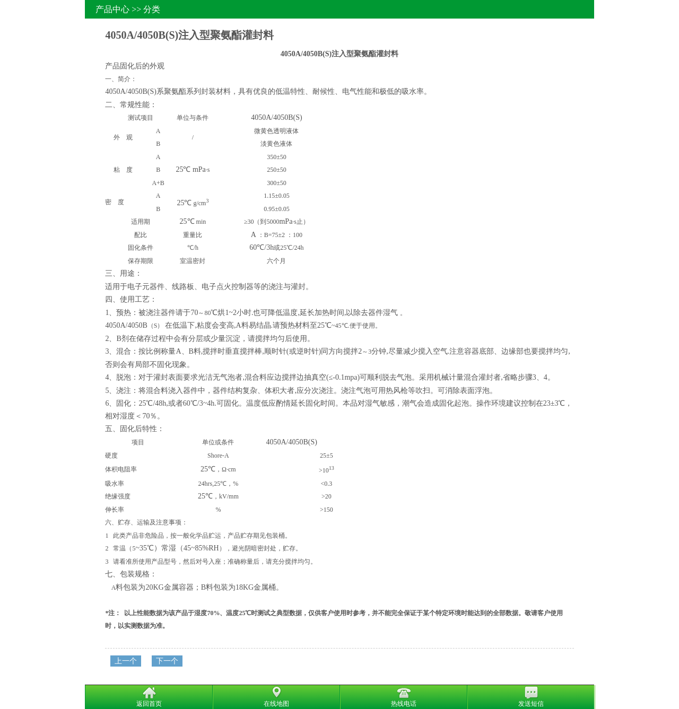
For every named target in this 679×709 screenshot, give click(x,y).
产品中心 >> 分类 (127, 9)
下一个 (167, 661)
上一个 (126, 661)
